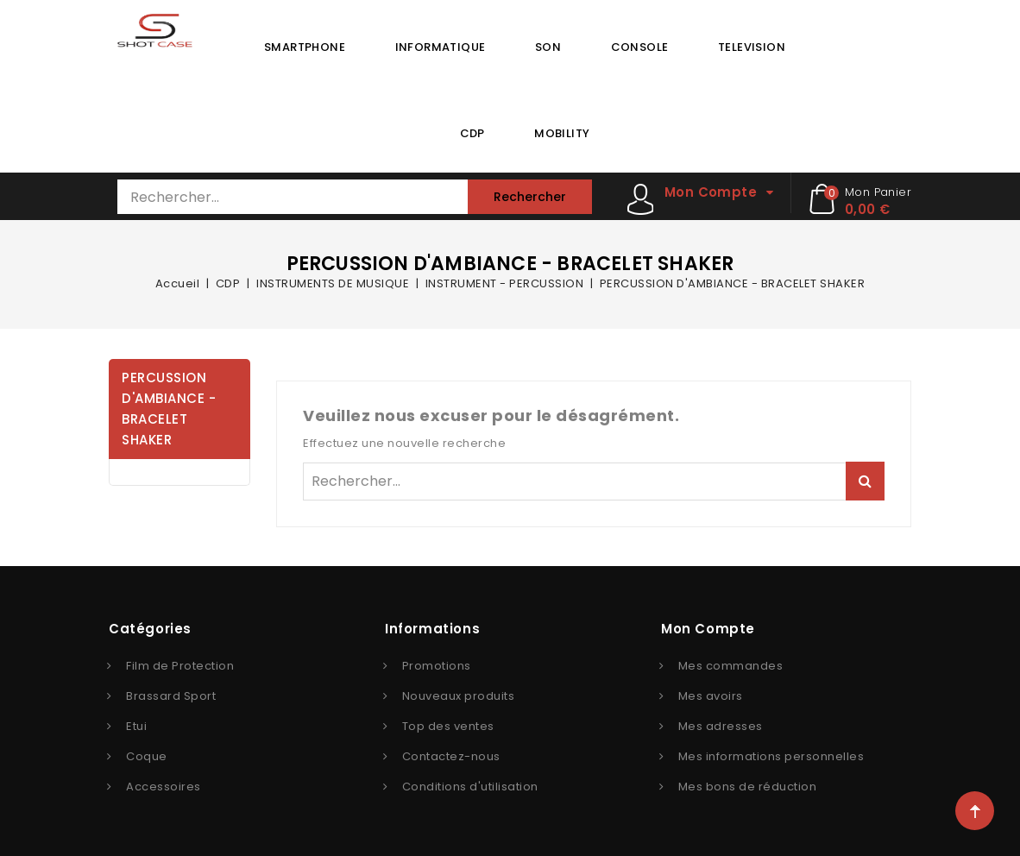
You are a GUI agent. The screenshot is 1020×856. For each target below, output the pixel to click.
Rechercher (530, 196)
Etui (136, 726)
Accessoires (163, 786)
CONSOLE (640, 47)
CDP (472, 133)
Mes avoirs (710, 696)
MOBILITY (561, 133)
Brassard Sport (171, 696)
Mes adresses (720, 726)
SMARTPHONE (304, 47)
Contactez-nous (451, 756)
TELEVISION (751, 47)
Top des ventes (448, 726)
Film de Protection (180, 666)
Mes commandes (731, 666)
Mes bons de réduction (747, 786)
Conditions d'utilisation (470, 786)
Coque (146, 756)
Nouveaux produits (458, 696)
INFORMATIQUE (440, 47)
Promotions (436, 666)
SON (548, 47)
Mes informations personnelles (771, 756)
